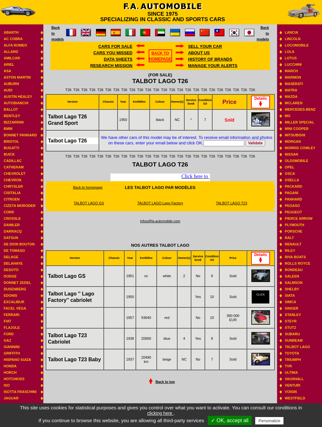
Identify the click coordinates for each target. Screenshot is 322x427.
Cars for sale (115, 46)
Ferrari (11, 315)
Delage (11, 257)
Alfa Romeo (15, 45)
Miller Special (299, 122)
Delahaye (13, 263)
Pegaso (292, 206)
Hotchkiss (14, 379)
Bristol (11, 141)
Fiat (7, 321)
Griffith (12, 353)
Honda (10, 366)
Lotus (291, 58)
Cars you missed (113, 52)
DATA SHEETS (118, 59)
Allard (11, 52)
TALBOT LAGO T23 (231, 203)
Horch (10, 372)
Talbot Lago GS (66, 276)
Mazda (291, 96)
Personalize (269, 420)
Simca (290, 302)
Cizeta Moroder (19, 206)
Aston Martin (17, 77)
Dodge (10, 276)
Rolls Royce (297, 263)
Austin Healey (18, 96)
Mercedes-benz (300, 109)
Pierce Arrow (298, 218)
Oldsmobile (296, 161)
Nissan (291, 154)
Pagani (291, 193)
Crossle (12, 218)
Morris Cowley (300, 148)
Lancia (291, 32)
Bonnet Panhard (20, 135)
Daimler (12, 225)
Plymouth (294, 225)
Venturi (292, 385)
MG (288, 116)
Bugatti (11, 148)
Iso (7, 385)
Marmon (293, 77)
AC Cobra (13, 39)
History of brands (210, 59)
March (291, 71)
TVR (288, 366)
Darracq (13, 231)
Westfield (295, 398)
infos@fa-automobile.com (160, 221)
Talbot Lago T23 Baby (74, 359)
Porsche (293, 231)
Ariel (9, 64)
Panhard (293, 199)
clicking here (160, 413)
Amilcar (12, 58)
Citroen (12, 199)
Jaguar (11, 398)
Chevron (12, 180)
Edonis (10, 295)
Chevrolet (14, 173)
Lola (289, 52)
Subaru (292, 334)
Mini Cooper (297, 129)
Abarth (11, 32)
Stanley (293, 315)
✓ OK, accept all (229, 420)
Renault (293, 244)
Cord (9, 212)
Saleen (292, 276)
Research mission (111, 65)
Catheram (13, 167)
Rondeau (294, 270)
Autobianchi (16, 103)
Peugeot (293, 212)
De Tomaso (14, 250)
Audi (8, 90)
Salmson (293, 283)
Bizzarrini (13, 122)
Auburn (11, 84)
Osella (292, 180)
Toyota (292, 353)
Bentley (12, 116)
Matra (291, 90)
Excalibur (14, 302)
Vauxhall (294, 379)
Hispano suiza (17, 360)
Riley (290, 250)
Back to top (165, 382)
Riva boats (295, 257)
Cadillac (13, 161)
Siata (290, 295)
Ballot (11, 109)
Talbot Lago (297, 347)
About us (199, 52)
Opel (289, 167)
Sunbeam (294, 340)
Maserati (294, 84)
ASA (7, 71)
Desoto (11, 270)
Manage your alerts (213, 65)
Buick (9, 154)
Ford (8, 334)
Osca (290, 173)
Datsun (11, 238)
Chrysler (13, 186)
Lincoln (292, 39)
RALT (289, 238)
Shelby (292, 289)
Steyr (291, 321)
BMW (8, 129)
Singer (291, 308)
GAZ (7, 340)
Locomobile (297, 45)
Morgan (293, 141)
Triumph (293, 360)
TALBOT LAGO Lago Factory (160, 203)
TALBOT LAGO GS (89, 203)
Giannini (12, 347)
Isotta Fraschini (20, 392)
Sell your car (205, 46)
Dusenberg (15, 289)
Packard (293, 186)
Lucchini (293, 64)
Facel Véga (15, 308)
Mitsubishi (295, 135)
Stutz (290, 327)
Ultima (291, 372)
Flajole (12, 327)
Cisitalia (12, 193)
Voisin (291, 392)
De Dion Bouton (19, 244)
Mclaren (293, 103)
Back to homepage (88, 187)
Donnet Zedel (17, 283)
